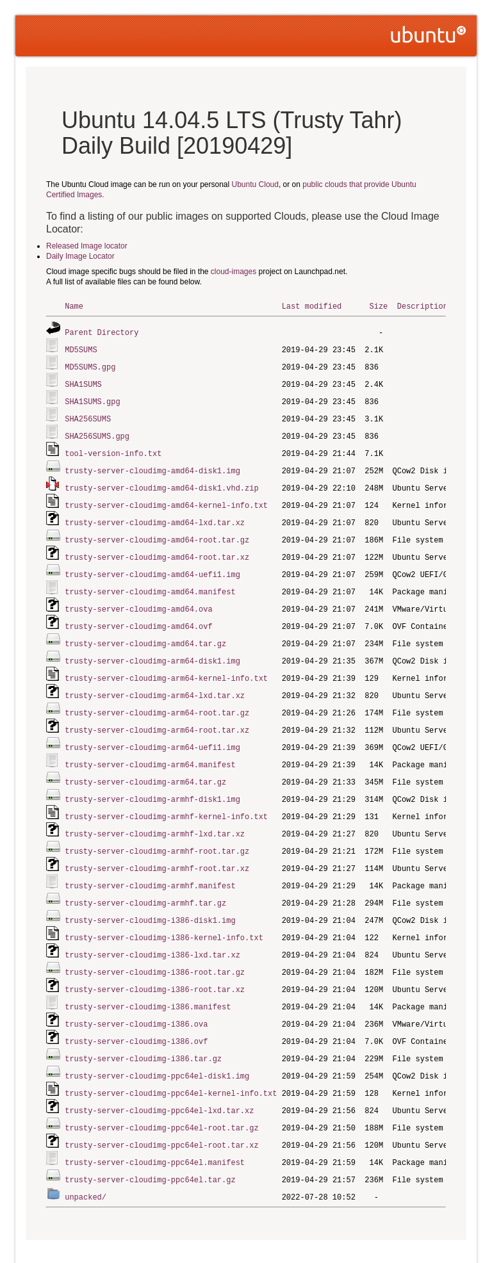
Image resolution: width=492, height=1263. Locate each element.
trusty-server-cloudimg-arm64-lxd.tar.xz (155, 681)
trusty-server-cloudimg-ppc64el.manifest (155, 1130)
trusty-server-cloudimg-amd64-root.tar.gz (157, 531)
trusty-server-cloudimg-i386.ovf (136, 1014)
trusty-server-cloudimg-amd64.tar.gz (145, 631)
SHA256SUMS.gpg (97, 431)
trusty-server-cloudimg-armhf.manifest (150, 864)
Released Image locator (86, 245)
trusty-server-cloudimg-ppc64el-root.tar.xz (161, 1114)
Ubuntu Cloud (255, 184)
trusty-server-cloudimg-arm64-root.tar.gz (157, 697)
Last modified (312, 305)
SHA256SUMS (88, 414)
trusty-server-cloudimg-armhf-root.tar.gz (157, 831)
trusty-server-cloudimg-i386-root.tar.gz (155, 947)
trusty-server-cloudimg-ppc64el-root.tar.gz (161, 1097)
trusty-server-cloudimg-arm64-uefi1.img (152, 731)
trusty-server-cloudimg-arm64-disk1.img (152, 647)
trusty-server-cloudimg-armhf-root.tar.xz (157, 847)
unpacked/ (85, 1164)
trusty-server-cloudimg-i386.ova (136, 997)
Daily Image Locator (80, 256)
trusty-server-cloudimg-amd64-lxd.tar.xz (155, 514)
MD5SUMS (81, 348)
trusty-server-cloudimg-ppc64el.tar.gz (150, 1147)
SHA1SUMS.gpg (92, 398)
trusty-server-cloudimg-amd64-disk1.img (152, 464)
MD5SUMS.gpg (90, 364)
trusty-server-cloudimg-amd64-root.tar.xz (157, 547)
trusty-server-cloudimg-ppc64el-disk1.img (157, 1047)
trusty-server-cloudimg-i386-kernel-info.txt (164, 914)
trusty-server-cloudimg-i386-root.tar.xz (155, 964)
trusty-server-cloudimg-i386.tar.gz (143, 1030)
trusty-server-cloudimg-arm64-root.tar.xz (157, 714)
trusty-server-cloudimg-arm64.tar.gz (145, 764)
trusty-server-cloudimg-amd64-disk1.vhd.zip (161, 481)
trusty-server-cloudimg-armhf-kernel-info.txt (166, 797)
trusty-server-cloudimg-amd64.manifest (150, 581)
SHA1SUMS (83, 381)
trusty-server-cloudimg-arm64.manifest (150, 747)
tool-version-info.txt (113, 448)
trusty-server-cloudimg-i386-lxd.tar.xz (152, 930)
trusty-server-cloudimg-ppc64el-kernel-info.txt (171, 1064)
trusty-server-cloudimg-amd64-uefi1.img (152, 564)
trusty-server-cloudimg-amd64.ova (138, 597)
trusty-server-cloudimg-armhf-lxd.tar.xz (155, 814)
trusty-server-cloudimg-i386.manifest (148, 980)
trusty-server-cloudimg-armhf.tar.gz (145, 881)
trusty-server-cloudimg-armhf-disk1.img (152, 781)
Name (74, 305)
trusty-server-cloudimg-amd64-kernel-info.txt (166, 498)
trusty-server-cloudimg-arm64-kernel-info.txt (166, 664)
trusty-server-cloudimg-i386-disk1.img (150, 897)
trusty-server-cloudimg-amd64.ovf (138, 614)
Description (422, 305)
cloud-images (233, 271)
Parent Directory (101, 331)
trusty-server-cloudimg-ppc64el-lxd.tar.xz (159, 1080)
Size (378, 305)
